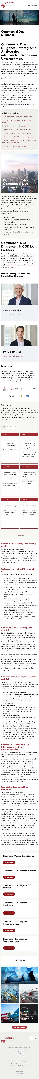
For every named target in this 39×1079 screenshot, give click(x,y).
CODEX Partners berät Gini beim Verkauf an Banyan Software (28, 1018)
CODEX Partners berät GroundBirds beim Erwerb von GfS (29, 998)
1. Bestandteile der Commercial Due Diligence (17, 116)
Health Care (23, 265)
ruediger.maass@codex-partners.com (13, 356)
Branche (9, 427)
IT (17, 265)
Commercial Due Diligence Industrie (19, 871)
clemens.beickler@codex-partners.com (14, 315)
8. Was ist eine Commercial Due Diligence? (16, 146)
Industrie (13, 265)
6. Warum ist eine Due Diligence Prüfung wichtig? (18, 137)
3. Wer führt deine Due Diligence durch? (15, 126)
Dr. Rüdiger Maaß (12, 352)
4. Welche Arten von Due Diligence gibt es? (16, 129)
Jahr (16, 427)
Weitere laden (19, 535)
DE (29, 5)
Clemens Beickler (12, 311)
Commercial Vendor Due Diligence (22, 838)
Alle (3, 427)
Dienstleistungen (9, 267)
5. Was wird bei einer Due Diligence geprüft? (16, 133)
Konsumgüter (32, 265)
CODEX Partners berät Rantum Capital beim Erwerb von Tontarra (18, 980)
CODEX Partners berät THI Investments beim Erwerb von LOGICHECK (9, 1018)
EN (32, 5)
